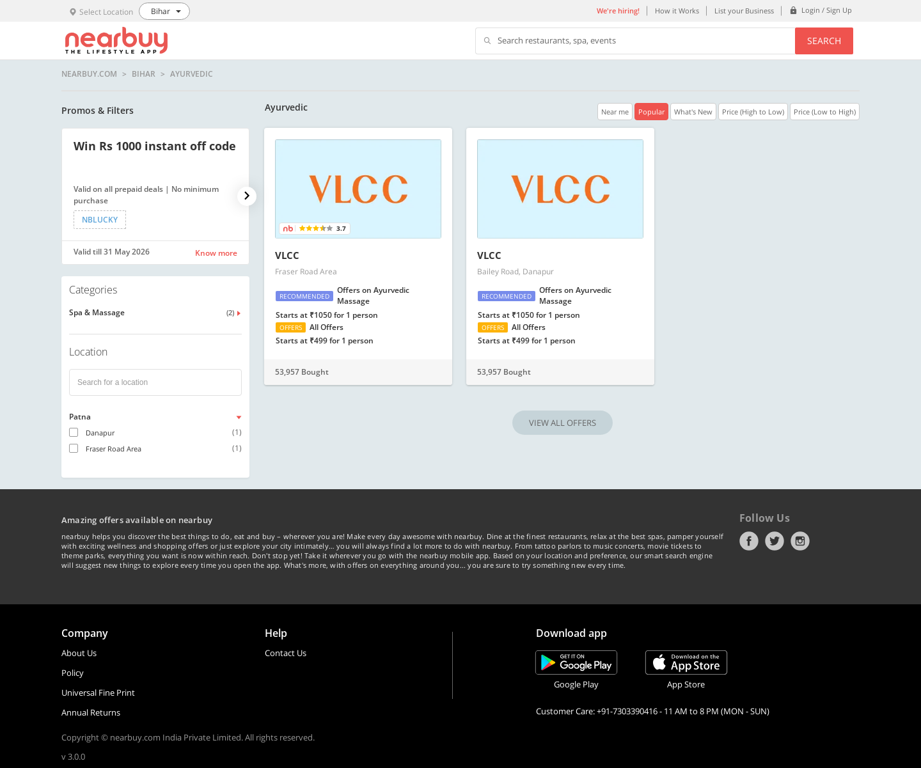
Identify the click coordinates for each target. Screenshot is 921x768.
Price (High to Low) (753, 111)
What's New (693, 111)
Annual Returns (90, 712)
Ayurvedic (191, 74)
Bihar (143, 74)
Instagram (800, 541)
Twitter (774, 541)
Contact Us (285, 653)
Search (824, 41)
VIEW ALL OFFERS (562, 422)
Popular (651, 111)
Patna (80, 416)
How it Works (677, 10)
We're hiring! (618, 10)
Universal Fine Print (98, 692)
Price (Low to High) (825, 111)
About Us (79, 653)
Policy (72, 672)
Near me (615, 111)
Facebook (749, 541)
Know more (216, 252)
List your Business (744, 10)
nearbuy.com (89, 74)
